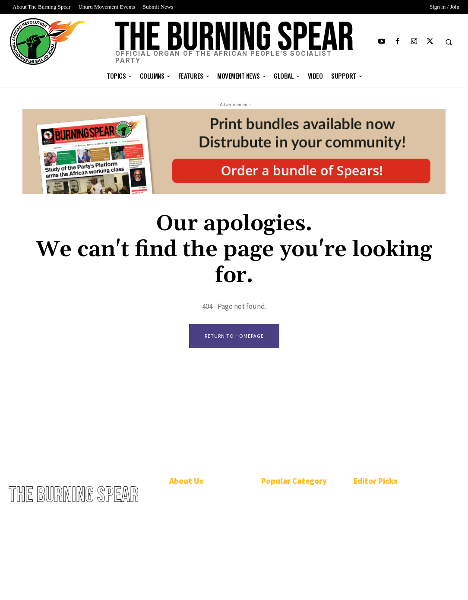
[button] (448, 42)
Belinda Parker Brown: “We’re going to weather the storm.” (392, 553)
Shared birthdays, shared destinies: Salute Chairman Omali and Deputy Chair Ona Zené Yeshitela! (391, 507)
